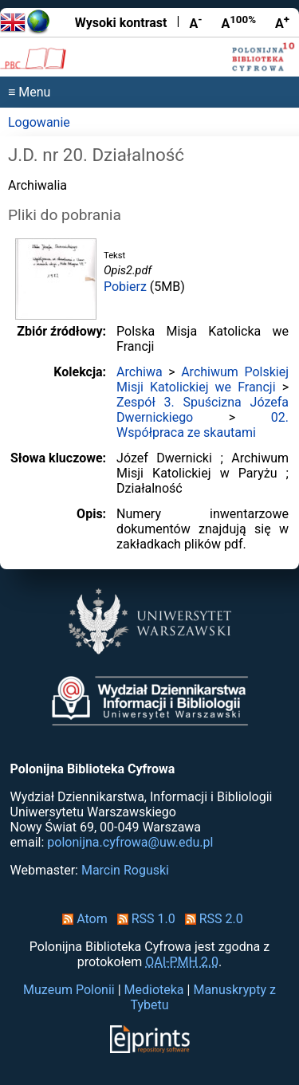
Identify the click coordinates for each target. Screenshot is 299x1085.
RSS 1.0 (143, 918)
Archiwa (139, 371)
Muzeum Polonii (69, 989)
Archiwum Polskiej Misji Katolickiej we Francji (202, 379)
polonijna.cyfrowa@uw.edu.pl (130, 842)
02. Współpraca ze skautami (202, 425)
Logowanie (39, 122)
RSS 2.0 (211, 918)
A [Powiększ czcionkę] (282, 22)
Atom (82, 918)
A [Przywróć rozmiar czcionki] (238, 22)
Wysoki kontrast (121, 22)
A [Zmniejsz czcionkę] (195, 22)
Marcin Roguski (125, 870)
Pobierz (125, 286)
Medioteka (154, 989)
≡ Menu (29, 92)
